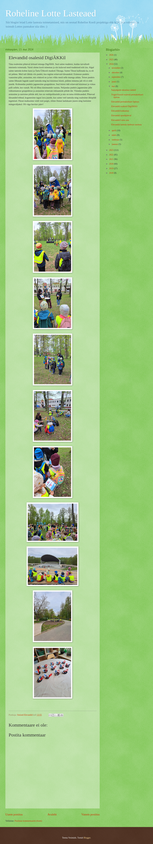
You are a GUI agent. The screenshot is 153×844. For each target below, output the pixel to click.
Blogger (87, 838)
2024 (111, 64)
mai (113, 86)
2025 (111, 59)
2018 (111, 173)
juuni (114, 81)
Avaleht (52, 814)
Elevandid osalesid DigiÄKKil (124, 106)
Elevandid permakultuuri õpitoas (125, 102)
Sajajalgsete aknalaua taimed (123, 90)
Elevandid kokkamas (120, 111)
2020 (111, 164)
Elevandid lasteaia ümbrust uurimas (126, 124)
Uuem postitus (14, 814)
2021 (111, 159)
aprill (114, 130)
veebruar (116, 140)
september (116, 77)
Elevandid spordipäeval (121, 115)
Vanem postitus (90, 814)
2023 (111, 150)
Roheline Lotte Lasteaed (50, 13)
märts (114, 135)
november (116, 68)
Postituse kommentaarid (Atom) (28, 821)
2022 (111, 155)
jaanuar (115, 144)
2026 (111, 55)
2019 (111, 168)
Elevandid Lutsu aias (120, 120)
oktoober (116, 72)
